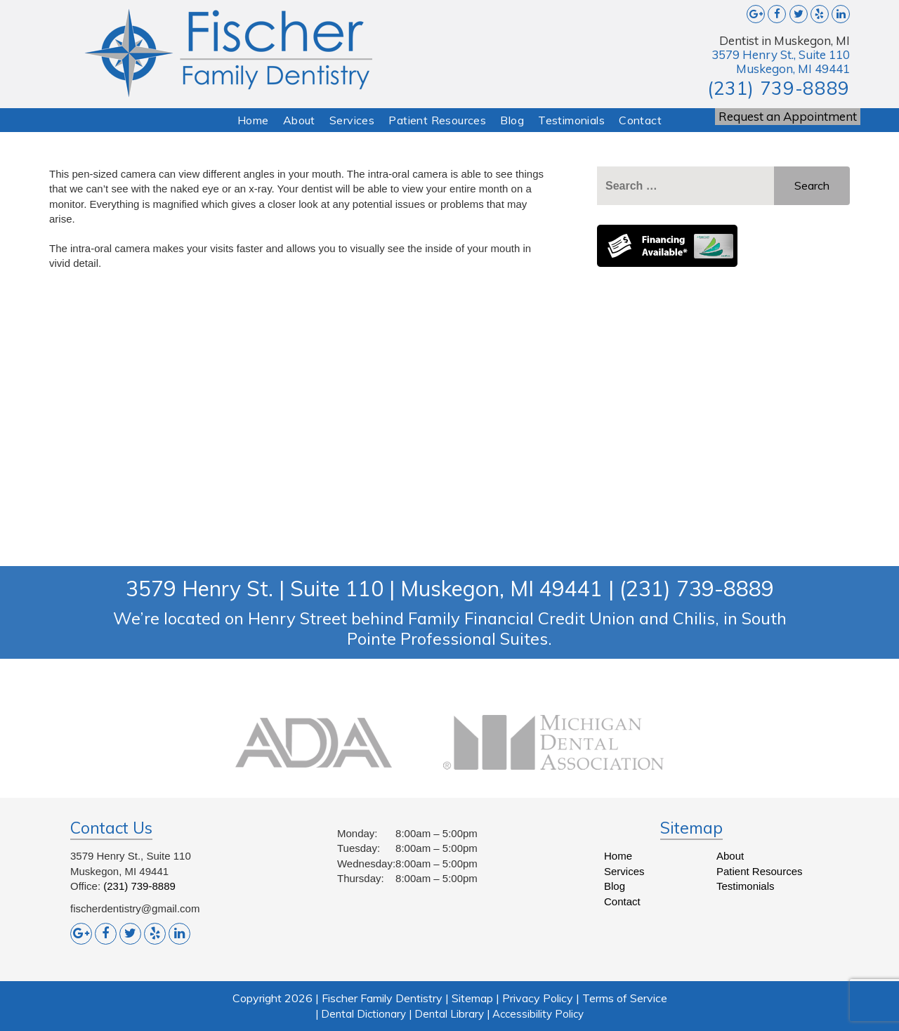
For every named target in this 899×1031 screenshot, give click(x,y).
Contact (640, 120)
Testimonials (571, 120)
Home (253, 120)
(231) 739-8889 (778, 88)
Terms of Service (624, 998)
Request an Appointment (787, 116)
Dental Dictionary (363, 1013)
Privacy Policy (537, 998)
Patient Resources (437, 120)
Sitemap (472, 998)
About (299, 120)
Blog (512, 120)
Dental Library (449, 1013)
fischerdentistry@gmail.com (134, 908)
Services (351, 120)
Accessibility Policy (538, 1013)
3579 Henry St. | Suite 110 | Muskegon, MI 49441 (364, 588)
